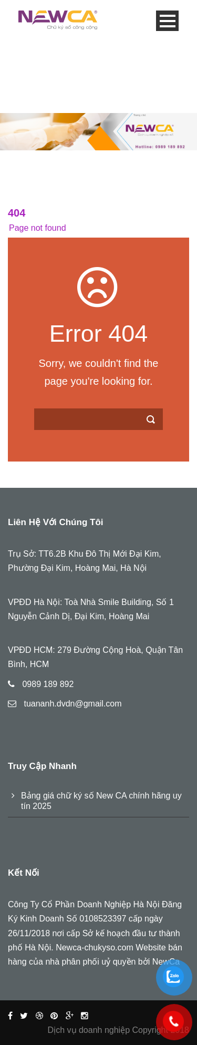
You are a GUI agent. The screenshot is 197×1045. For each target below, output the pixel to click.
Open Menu (167, 21)
